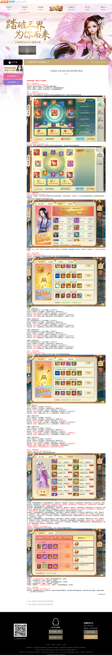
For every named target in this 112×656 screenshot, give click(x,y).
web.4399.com (61, 654)
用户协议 (64, 644)
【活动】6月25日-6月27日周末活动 (42, 604)
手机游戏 (14, 2)
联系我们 (59, 644)
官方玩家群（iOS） (56, 637)
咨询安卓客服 (91, 637)
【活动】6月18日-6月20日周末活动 (42, 601)
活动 (105, 62)
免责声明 (53, 644)
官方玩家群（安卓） (55, 631)
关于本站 (48, 644)
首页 (102, 62)
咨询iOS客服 (91, 632)
